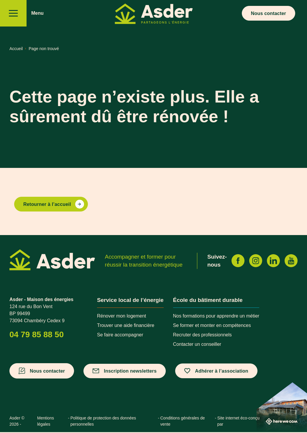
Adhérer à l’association (221, 371)
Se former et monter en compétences (212, 326)
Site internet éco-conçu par (257, 422)
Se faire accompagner (120, 335)
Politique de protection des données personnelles (103, 422)
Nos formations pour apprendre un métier (216, 316)
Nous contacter (268, 13)
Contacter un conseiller (197, 345)
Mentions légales (45, 422)
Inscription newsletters (130, 371)
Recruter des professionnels (202, 335)
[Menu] (13, 13)
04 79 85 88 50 (36, 335)
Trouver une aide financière (125, 326)
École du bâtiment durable (208, 301)
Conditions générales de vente (182, 422)
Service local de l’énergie (130, 301)
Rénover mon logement (121, 316)
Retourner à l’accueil (47, 204)
